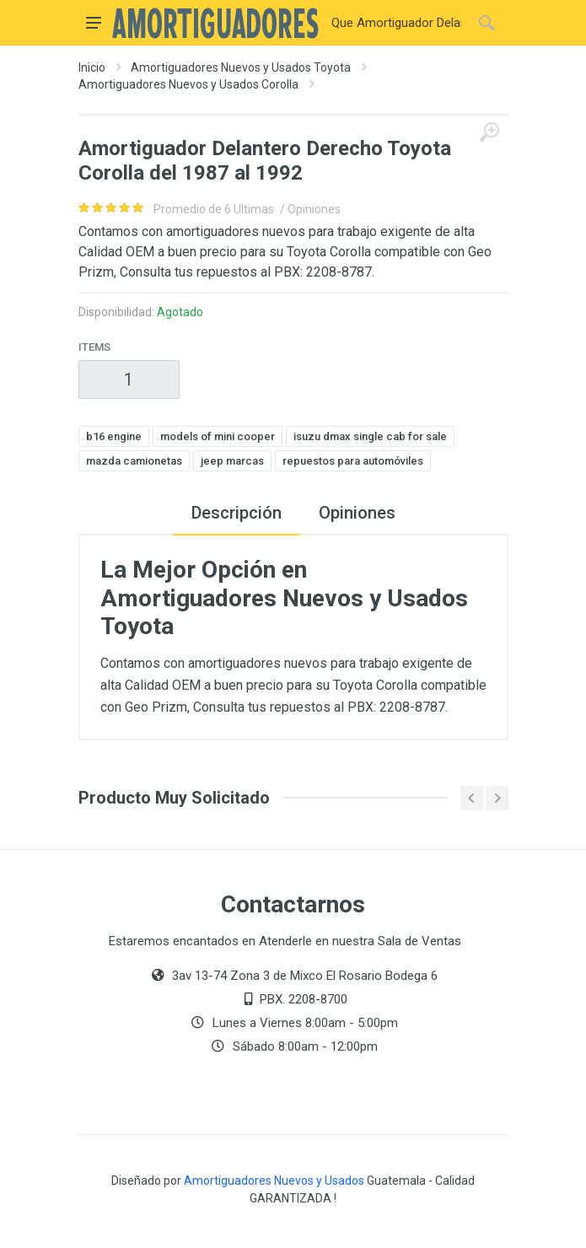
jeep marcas (232, 461)
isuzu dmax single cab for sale (370, 436)
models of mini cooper (217, 436)
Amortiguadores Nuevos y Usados (274, 1180)
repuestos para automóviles (352, 461)
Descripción (236, 513)
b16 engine (114, 436)
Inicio (91, 67)
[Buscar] (396, 23)
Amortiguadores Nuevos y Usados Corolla (188, 84)
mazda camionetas (134, 461)
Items (94, 347)
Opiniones (357, 513)
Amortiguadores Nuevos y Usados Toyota (241, 67)
